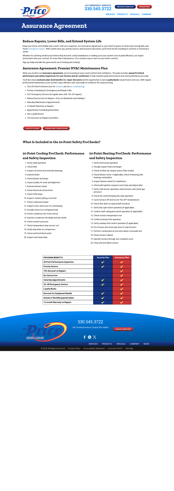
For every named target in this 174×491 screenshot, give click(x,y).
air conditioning (77, 86)
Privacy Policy (74, 348)
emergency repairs (36, 49)
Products (122, 14)
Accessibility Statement (94, 348)
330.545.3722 (90, 321)
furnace (59, 86)
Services (110, 14)
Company (146, 14)
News (146, 344)
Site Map (129, 348)
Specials (134, 14)
